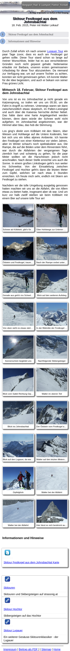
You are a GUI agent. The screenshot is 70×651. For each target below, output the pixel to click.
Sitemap (46, 649)
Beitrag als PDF (28, 649)
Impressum (10, 649)
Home (56, 649)
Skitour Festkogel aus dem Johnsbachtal (30, 34)
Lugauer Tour (55, 51)
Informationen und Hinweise (24, 41)
